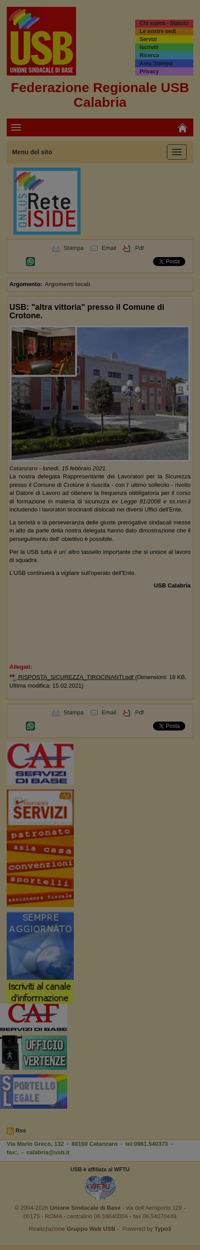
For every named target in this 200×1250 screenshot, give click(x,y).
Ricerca (149, 55)
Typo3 (162, 1228)
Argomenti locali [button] (67, 284)
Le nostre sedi (158, 31)
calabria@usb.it (47, 1152)
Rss (21, 1130)
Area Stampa (156, 63)
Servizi (148, 39)
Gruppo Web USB (91, 1228)
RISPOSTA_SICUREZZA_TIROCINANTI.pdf (76, 677)
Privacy (149, 71)
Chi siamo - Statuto (164, 23)
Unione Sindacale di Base (85, 1207)
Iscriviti (149, 47)
